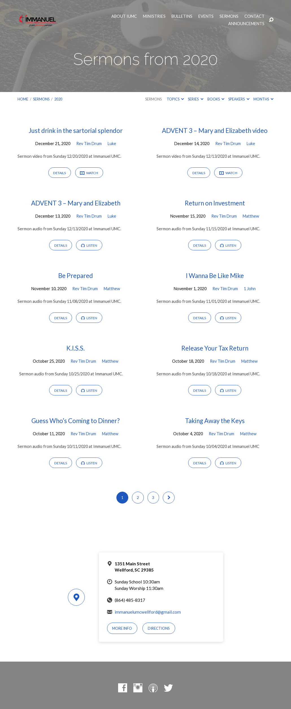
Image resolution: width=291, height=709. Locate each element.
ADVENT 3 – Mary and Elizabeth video (215, 130)
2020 (58, 99)
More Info (122, 628)
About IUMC (124, 16)
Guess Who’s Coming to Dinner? (75, 420)
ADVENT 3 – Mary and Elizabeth (75, 203)
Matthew (251, 216)
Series (195, 99)
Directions (159, 628)
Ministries (154, 16)
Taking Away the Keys (215, 420)
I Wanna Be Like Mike (215, 275)
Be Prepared (75, 275)
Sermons (229, 16)
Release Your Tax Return (214, 348)
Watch (89, 173)
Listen (89, 245)
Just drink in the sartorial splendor (76, 130)
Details (59, 173)
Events (206, 16)
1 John (250, 288)
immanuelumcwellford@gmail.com (148, 611)
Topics (175, 99)
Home (23, 99)
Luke (112, 143)
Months (263, 99)
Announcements (246, 24)
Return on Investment (215, 203)
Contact (254, 16)
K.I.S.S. (75, 348)
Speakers (238, 99)
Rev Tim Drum (89, 143)
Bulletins (181, 16)
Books (215, 99)
